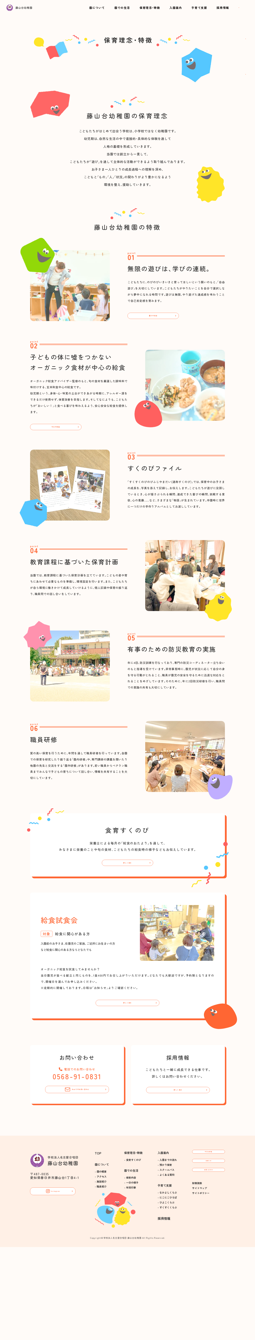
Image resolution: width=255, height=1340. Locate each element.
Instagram (52, 1286)
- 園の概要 (101, 1264)
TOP (98, 1246)
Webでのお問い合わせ (77, 1180)
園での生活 (117, 11)
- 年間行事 (130, 1280)
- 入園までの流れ (167, 1253)
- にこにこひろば (167, 1290)
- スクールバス (166, 1262)
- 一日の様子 (131, 1275)
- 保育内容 (130, 1270)
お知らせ (208, 1262)
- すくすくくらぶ (167, 1300)
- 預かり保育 (165, 1257)
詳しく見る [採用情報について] (177, 1180)
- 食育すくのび (132, 1253)
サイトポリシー (200, 1302)
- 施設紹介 (101, 1274)
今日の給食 (55, 499)
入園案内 (159, 11)
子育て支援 (178, 11)
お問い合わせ (221, 11)
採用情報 (196, 11)
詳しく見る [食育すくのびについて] (127, 941)
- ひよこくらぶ (166, 1295)
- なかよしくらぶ (167, 1285)
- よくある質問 (166, 1267)
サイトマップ (199, 1297)
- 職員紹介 (101, 1279)
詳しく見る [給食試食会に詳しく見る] (127, 1087)
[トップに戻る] (31, 15)
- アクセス (101, 1269)
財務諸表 (197, 1292)
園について (97, 11)
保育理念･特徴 (139, 11)
